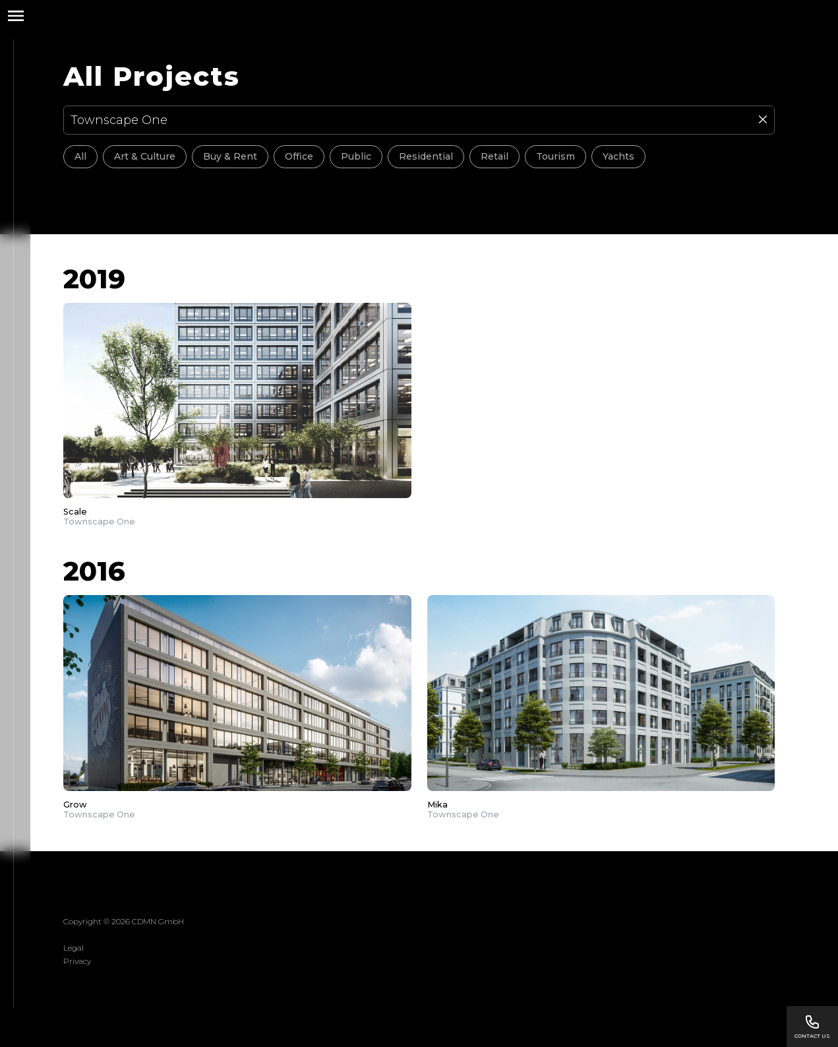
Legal (73, 948)
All (80, 156)
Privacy (77, 961)
